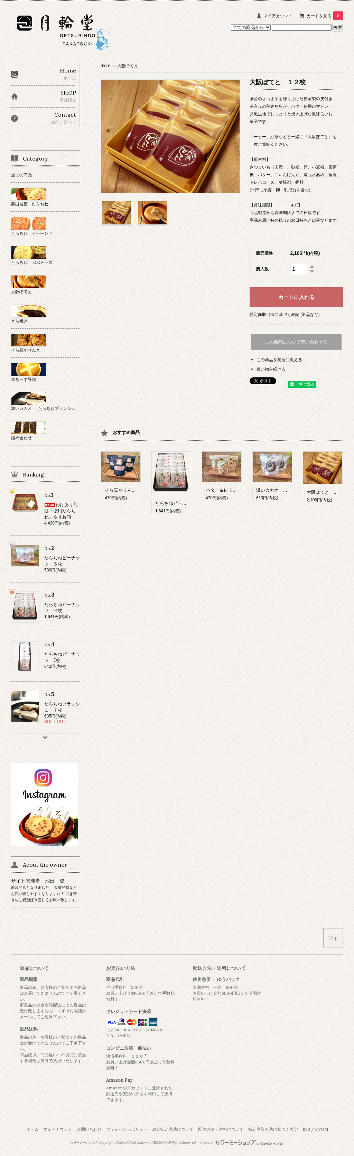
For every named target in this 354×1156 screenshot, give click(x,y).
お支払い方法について (173, 1129)
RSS (306, 1129)
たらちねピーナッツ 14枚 (182, 503)
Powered (242, 1142)
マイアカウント (277, 15)
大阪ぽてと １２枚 (327, 492)
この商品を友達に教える (279, 359)
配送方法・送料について (221, 1129)
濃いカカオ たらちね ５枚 (285, 490)
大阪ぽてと (127, 65)
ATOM (321, 1129)
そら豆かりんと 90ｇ (128, 490)
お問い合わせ (89, 1129)
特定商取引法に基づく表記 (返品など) (285, 314)
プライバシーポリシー (127, 1129)
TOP (105, 65)
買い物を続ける (271, 369)
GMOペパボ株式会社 (151, 1142)
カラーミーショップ (84, 1142)
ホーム (32, 1129)
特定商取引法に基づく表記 (273, 1129)
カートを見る (325, 15)
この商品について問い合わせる (296, 342)
